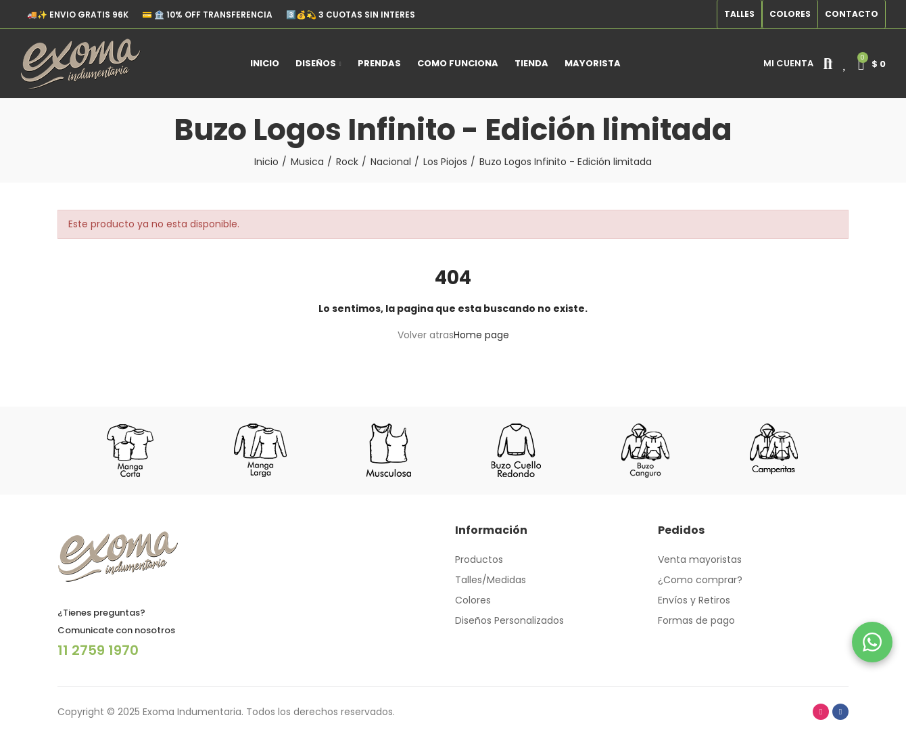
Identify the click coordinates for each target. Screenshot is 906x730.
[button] (739, 14)
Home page (481, 335)
